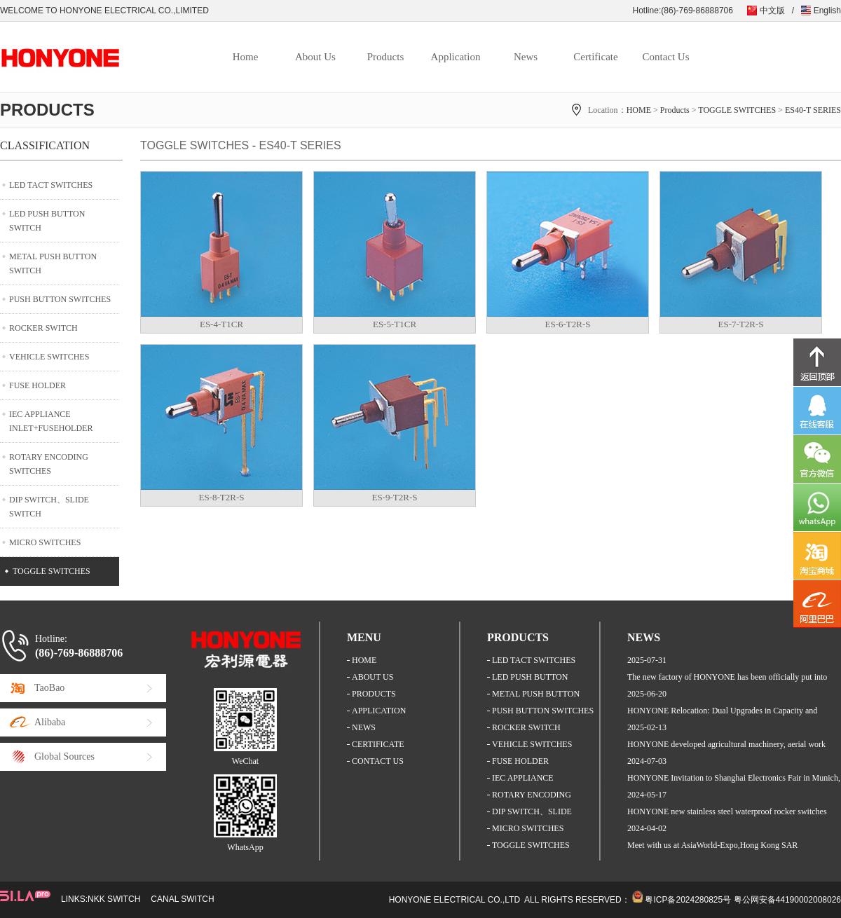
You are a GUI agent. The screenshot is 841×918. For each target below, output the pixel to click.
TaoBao (49, 688)
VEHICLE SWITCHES (49, 357)
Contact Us (665, 56)
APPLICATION (379, 710)
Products (385, 56)
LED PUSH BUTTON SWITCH (47, 221)
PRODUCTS (374, 694)
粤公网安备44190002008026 (787, 900)
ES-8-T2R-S (222, 497)
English (827, 10)
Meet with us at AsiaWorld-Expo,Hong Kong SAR (712, 845)
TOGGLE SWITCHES (737, 110)
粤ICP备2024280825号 (688, 900)
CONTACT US (378, 761)
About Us (315, 56)
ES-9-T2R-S (395, 497)
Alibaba (49, 722)
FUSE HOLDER (37, 385)
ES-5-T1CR (394, 324)
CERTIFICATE (378, 744)
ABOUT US (372, 677)
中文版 (772, 10)
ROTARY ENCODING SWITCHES (48, 464)
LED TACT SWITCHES (51, 185)
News (526, 56)
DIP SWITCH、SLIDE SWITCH (49, 507)
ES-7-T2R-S (741, 324)
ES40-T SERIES (813, 110)
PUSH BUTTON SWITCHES (60, 299)
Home (246, 56)
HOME (639, 110)
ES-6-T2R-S (568, 324)
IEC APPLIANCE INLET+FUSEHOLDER (51, 421)
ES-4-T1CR (221, 324)
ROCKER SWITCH (43, 328)
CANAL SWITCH (182, 899)
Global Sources (64, 756)
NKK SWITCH (114, 899)
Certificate (595, 56)
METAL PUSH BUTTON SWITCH (53, 263)
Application (456, 56)
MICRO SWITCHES (45, 542)
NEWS (364, 727)
